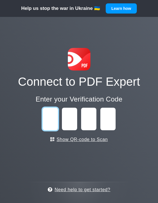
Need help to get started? (79, 189)
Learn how (121, 8)
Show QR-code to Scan (79, 139)
